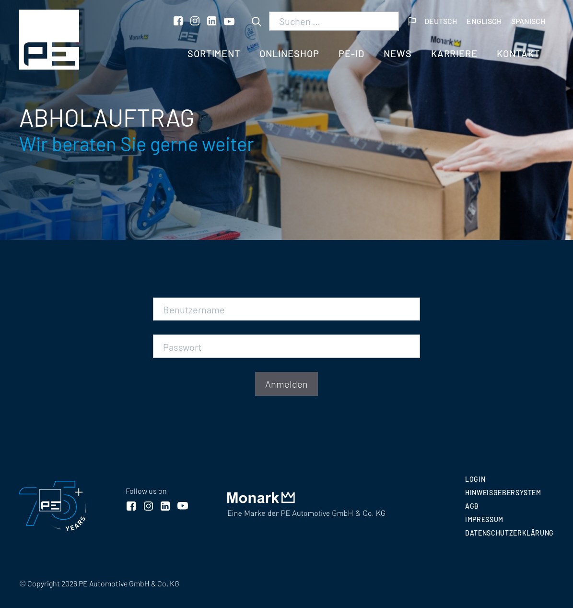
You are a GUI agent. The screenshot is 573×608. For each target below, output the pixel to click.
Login (475, 479)
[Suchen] (256, 21)
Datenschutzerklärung (509, 533)
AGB (472, 506)
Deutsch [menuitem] (440, 20)
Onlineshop (289, 53)
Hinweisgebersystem (503, 493)
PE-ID (351, 53)
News (398, 53)
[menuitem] (441, 21)
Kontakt (518, 53)
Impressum (484, 519)
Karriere (454, 53)
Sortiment (214, 53)
